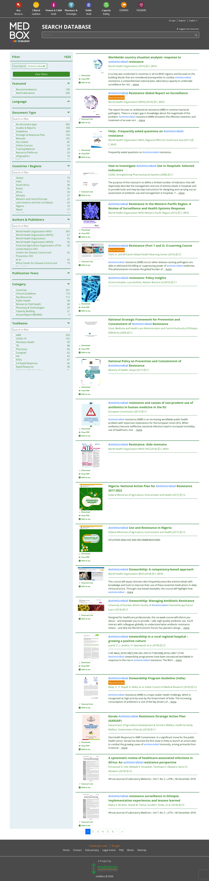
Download (84, 75)
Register (182, 20)
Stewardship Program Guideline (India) (146, 678)
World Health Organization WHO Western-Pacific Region (139, 212)
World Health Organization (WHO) (127, 102)
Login (172, 20)
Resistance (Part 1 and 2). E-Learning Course (150, 246)
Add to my (84, 82)
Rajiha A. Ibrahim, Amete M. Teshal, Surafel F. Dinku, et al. (139, 805)
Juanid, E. (113, 645)
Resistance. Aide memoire (137, 444)
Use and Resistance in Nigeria (140, 528)
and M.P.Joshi (125, 254)
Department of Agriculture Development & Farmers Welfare (141, 725)
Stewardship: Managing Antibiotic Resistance (151, 601)
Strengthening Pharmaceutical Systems (138, 174)
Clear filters (41, 74)
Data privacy (92, 850)
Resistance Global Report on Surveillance (148, 93)
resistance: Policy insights (137, 278)
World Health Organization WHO (126, 448)
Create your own (98, 845)
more (136, 84)
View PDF (84, 79)
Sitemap (141, 850)
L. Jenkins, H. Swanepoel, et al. (135, 645)
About (130, 850)
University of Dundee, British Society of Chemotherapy (146, 605)
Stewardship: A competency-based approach (151, 569)
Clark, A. (112, 254)
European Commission (120, 411)
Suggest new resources (188, 29)
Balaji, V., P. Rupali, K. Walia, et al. (126, 687)
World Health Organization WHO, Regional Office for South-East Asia (145, 140)
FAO (147, 448)
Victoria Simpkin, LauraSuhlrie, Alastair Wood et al (135, 282)
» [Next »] (122, 831)
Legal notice (109, 850)
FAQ (121, 850)
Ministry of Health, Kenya (122, 370)
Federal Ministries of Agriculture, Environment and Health (140, 495)
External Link (86, 119)
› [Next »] (117, 831)
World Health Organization (123, 66)
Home (66, 850)
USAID (111, 174)
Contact (77, 850)
